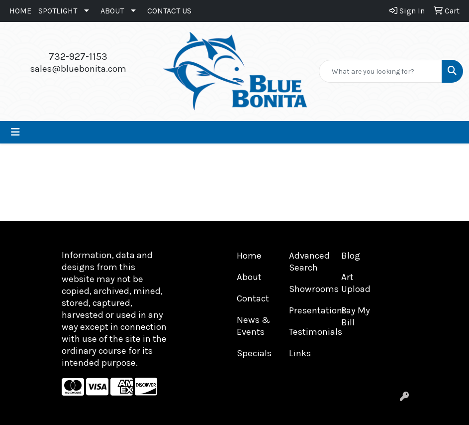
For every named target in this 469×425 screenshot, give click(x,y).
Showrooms (309, 288)
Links (300, 353)
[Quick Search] (380, 71)
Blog (350, 255)
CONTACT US (169, 10)
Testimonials (309, 331)
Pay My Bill (355, 316)
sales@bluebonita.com (78, 68)
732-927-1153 (78, 56)
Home (249, 255)
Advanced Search (309, 261)
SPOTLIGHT (57, 10)
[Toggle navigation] (15, 132)
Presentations (309, 310)
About (249, 277)
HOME (20, 10)
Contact (253, 298)
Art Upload (356, 283)
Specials (254, 353)
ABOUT (112, 10)
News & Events (253, 325)
